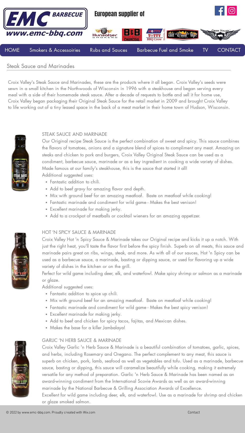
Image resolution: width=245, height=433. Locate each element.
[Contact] (194, 412)
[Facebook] (219, 11)
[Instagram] (232, 11)
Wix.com (89, 412)
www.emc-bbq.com (36, 412)
